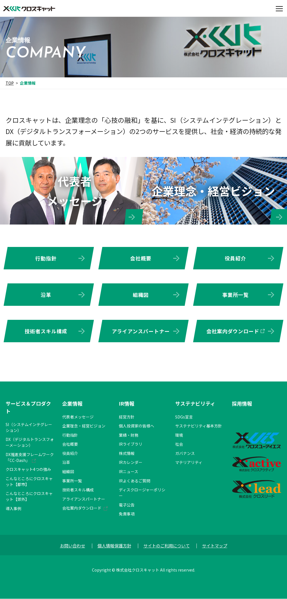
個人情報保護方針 (114, 546)
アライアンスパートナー (141, 331)
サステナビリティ (195, 403)
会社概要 (140, 258)
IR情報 (126, 403)
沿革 (46, 294)
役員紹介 (235, 258)
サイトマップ (214, 546)
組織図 (141, 294)
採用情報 (242, 403)
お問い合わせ (72, 546)
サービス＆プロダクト (28, 407)
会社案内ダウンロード (232, 331)
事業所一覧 (235, 294)
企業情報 (72, 403)
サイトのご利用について (167, 546)
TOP (10, 83)
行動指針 (46, 258)
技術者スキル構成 (46, 331)
